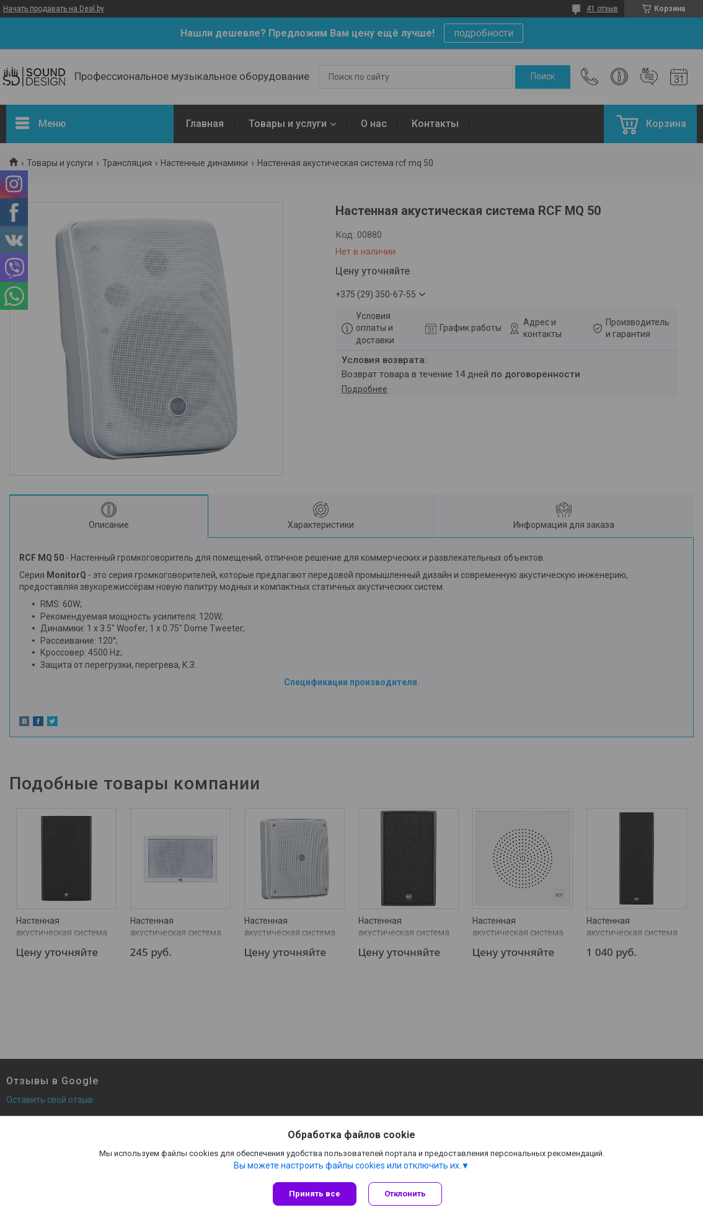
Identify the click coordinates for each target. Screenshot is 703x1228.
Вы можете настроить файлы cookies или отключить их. (347, 1165)
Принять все (314, 1193)
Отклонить (406, 1193)
